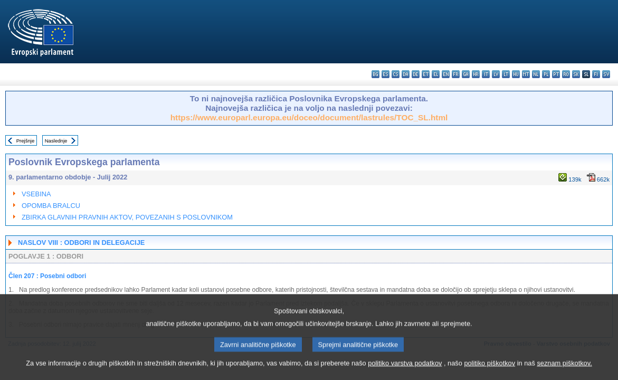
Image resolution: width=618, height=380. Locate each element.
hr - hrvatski (476, 74)
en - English (446, 74)
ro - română (566, 74)
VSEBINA (36, 194)
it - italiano (486, 74)
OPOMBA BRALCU (51, 206)
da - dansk (406, 74)
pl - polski (546, 74)
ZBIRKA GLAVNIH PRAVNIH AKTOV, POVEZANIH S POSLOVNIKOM (127, 217)
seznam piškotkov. (564, 372)
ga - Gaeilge (466, 74)
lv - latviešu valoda (496, 74)
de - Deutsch (416, 74)
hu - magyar (516, 74)
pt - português (556, 74)
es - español (385, 74)
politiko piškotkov (489, 372)
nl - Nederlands (536, 74)
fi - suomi (596, 74)
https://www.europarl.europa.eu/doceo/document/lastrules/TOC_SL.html (309, 117)
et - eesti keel (426, 74)
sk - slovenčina (576, 74)
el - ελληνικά (436, 74)
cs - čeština (396, 74)
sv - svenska (606, 74)
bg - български (375, 74)
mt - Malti (526, 74)
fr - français (456, 74)
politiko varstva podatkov (405, 372)
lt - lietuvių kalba (506, 74)
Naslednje (56, 141)
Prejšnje (25, 141)
